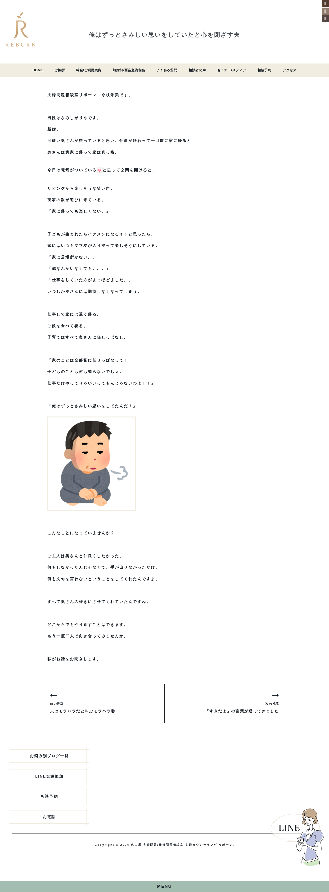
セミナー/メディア (231, 70)
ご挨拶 (59, 70)
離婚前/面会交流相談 (129, 70)
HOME (37, 70)
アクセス (290, 70)
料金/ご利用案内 (89, 70)
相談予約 (264, 70)
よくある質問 (166, 70)
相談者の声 (197, 70)
